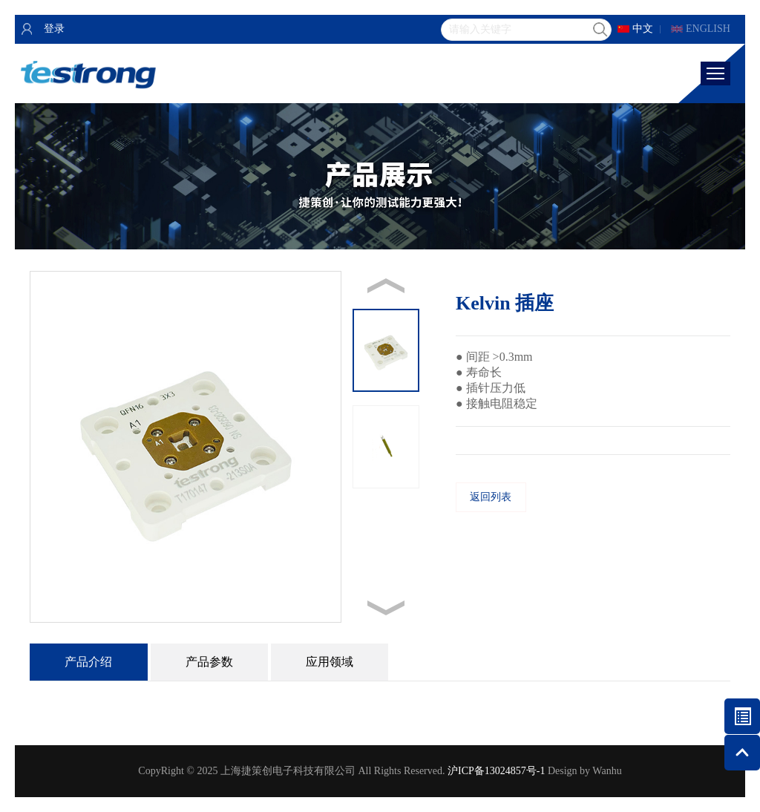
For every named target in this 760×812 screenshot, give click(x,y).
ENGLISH (708, 28)
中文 (642, 28)
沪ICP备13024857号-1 (496, 770)
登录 (54, 28)
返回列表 (490, 496)
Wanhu (606, 770)
